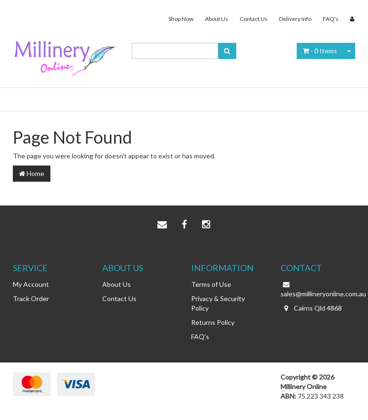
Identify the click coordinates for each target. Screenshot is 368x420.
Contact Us (254, 18)
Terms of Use (211, 284)
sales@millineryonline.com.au (318, 289)
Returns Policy (212, 322)
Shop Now (181, 18)
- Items (320, 51)
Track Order (31, 298)
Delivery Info (295, 18)
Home (31, 173)
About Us (216, 18)
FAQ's (331, 18)
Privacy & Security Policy (218, 303)
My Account (31, 284)
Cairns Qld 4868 (311, 308)
